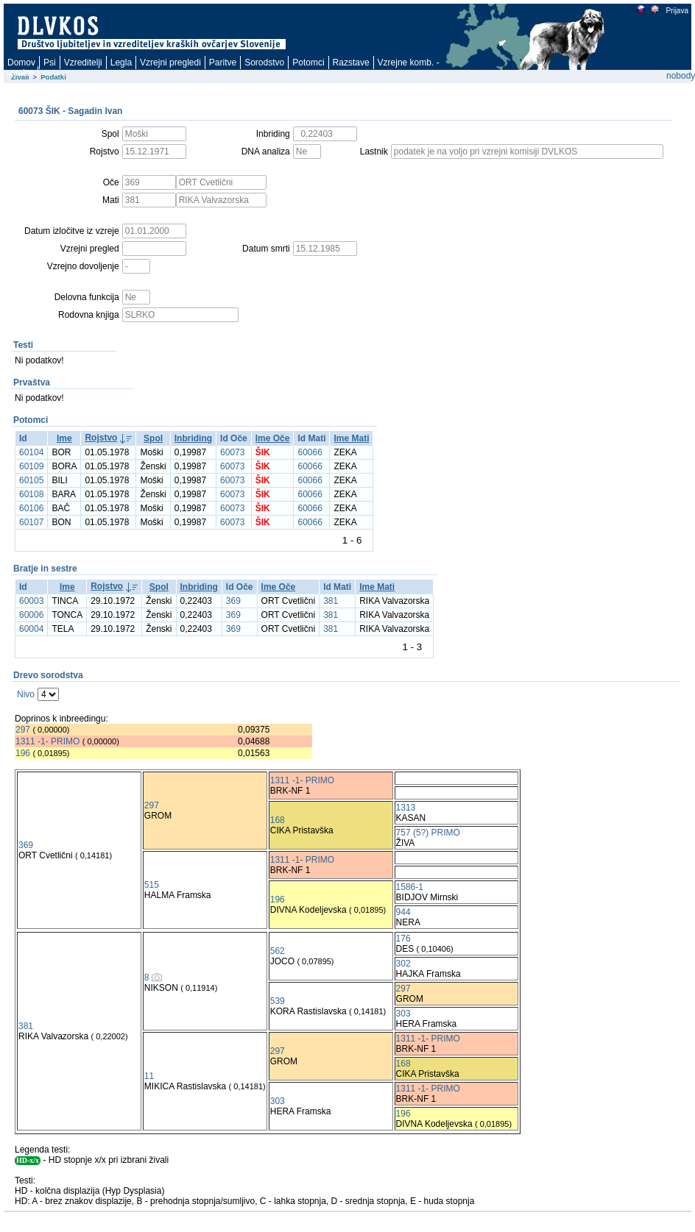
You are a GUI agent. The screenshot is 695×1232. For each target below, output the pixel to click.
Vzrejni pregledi (170, 62)
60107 (31, 522)
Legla (121, 62)
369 (233, 601)
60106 (31, 508)
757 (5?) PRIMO (428, 832)
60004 (31, 629)
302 (403, 963)
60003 (31, 601)
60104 (31, 452)
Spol (153, 438)
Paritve (222, 62)
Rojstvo (101, 437)
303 (403, 1013)
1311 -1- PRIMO (47, 741)
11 (149, 1076)
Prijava (676, 11)
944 (403, 912)
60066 (309, 452)
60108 (31, 494)
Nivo (26, 694)
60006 (31, 615)
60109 (31, 466)
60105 (31, 480)
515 (151, 885)
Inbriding (193, 438)
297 (22, 729)
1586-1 (409, 887)
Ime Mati (351, 438)
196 (22, 753)
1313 (406, 807)
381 (330, 601)
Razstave (351, 62)
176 (403, 938)
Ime (64, 438)
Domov (21, 62)
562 (277, 951)
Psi (49, 62)
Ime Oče (272, 438)
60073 (232, 452)
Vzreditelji (83, 62)
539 (277, 1001)
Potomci (308, 62)
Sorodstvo (264, 62)
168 (277, 820)
